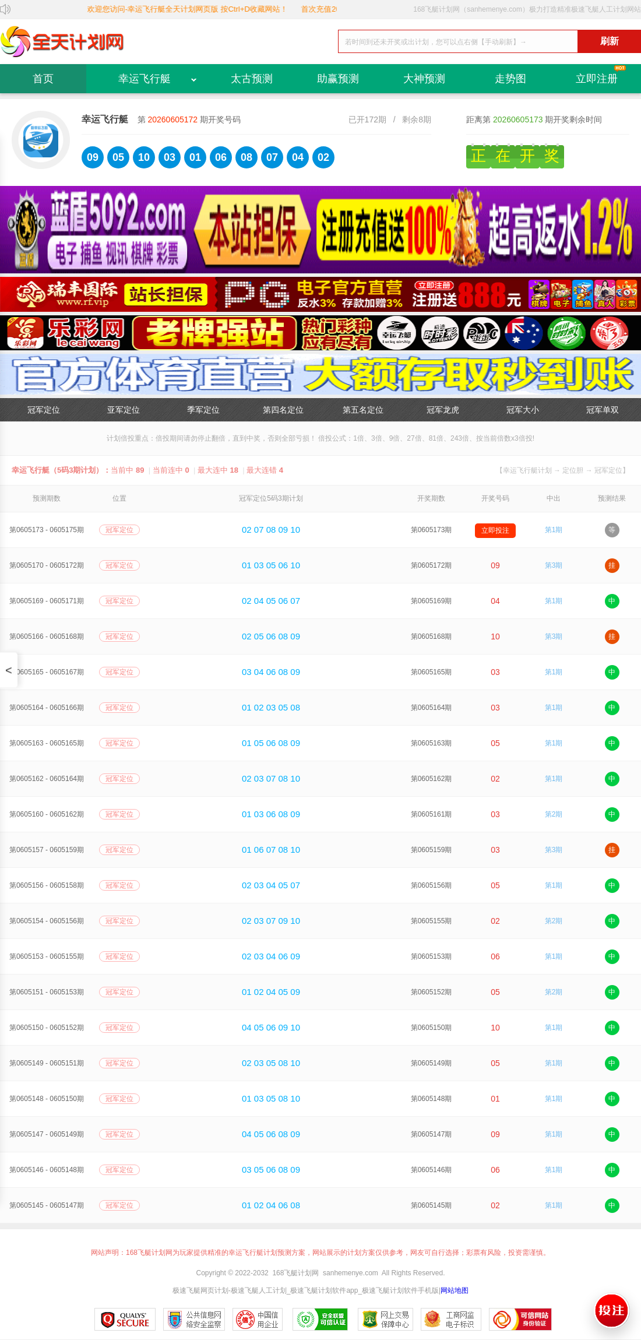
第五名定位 (363, 409)
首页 (43, 79)
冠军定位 (43, 409)
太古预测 (252, 79)
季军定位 (203, 409)
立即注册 (597, 79)
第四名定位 (283, 409)
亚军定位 (123, 409)
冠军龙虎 (443, 409)
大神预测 (424, 79)
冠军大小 (522, 409)
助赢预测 (338, 79)
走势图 (510, 79)
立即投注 (495, 530)
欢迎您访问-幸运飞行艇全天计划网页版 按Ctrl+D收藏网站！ (198, 9)
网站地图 (455, 1290)
